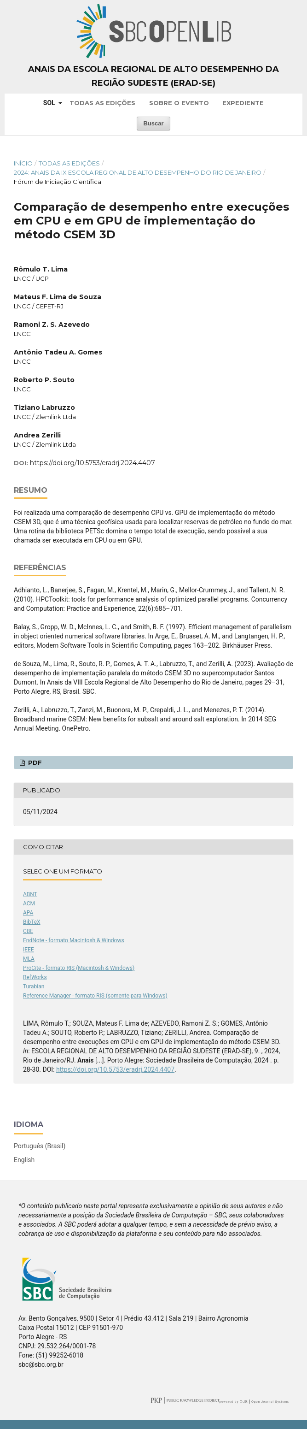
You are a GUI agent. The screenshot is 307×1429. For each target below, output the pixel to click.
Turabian (33, 986)
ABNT (30, 894)
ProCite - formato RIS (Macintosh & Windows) (78, 968)
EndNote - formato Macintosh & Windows (73, 940)
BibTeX (32, 922)
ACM (29, 903)
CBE (28, 931)
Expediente (243, 102)
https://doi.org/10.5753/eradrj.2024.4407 (92, 463)
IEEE (28, 949)
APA (28, 912)
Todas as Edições (102, 102)
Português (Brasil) (39, 1146)
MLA (29, 959)
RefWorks (35, 977)
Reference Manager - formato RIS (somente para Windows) (95, 995)
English (24, 1159)
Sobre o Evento (179, 102)
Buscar (153, 123)
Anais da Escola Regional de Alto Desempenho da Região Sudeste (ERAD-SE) (153, 76)
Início (23, 163)
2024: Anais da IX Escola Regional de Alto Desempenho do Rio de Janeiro (137, 172)
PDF (34, 762)
